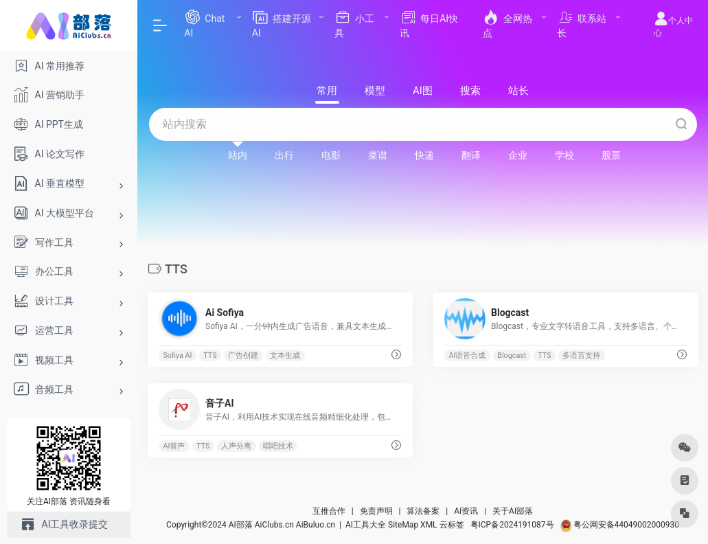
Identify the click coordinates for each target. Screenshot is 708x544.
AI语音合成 (467, 355)
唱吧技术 (278, 446)
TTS (209, 355)
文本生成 (285, 355)
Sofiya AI (177, 355)
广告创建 (243, 355)
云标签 (451, 525)
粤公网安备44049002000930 (619, 525)
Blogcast (511, 355)
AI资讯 (466, 511)
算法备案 (423, 511)
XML (428, 525)
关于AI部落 (512, 511)
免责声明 (376, 511)
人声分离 (236, 446)
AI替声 (174, 446)
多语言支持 (581, 355)
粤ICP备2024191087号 (512, 525)
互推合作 (328, 511)
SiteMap (403, 525)
